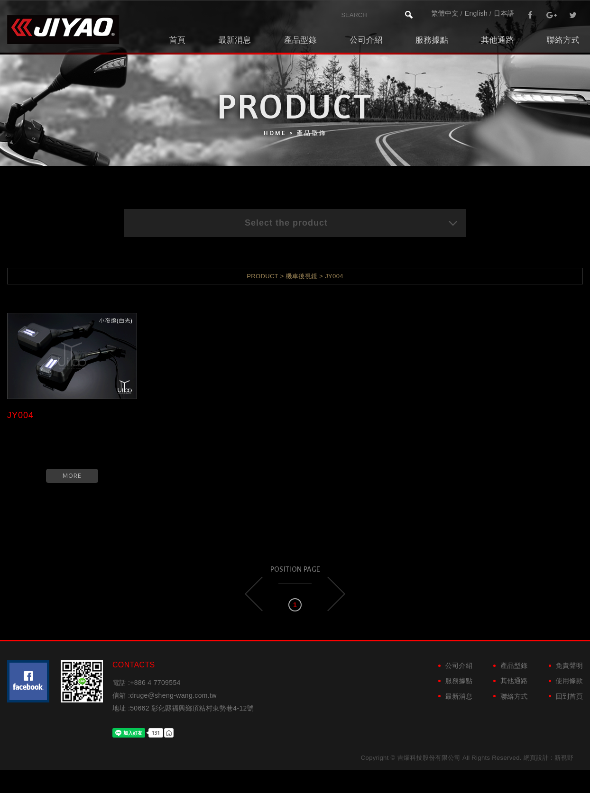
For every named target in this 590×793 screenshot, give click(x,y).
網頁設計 (536, 757)
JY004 (20, 415)
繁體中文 (444, 13)
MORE (72, 475)
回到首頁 (569, 696)
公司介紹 (366, 40)
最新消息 (234, 40)
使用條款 (569, 680)
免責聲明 (569, 665)
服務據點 (431, 40)
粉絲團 (28, 681)
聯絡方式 (563, 40)
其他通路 (497, 40)
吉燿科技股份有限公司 (63, 29)
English (476, 13)
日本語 (504, 13)
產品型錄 (300, 40)
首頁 (177, 40)
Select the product (352, 222)
